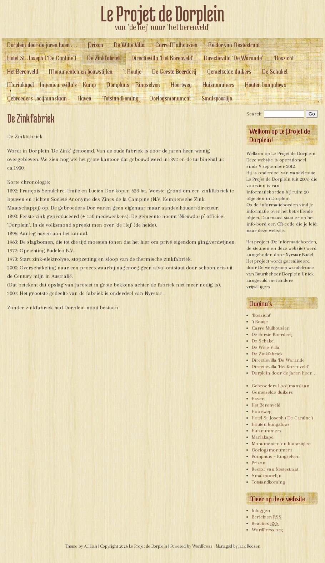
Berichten (266, 517)
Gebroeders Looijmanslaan (37, 98)
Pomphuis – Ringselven (133, 84)
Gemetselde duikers (229, 71)
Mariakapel (263, 437)
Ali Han (90, 546)
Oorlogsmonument (170, 98)
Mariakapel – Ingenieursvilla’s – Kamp (51, 84)
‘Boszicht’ (284, 58)
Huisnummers (218, 84)
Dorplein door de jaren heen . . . (42, 44)
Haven (84, 98)
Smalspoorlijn (216, 98)
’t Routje (132, 71)
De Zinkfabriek (104, 58)
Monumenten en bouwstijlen (80, 71)
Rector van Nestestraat (234, 44)
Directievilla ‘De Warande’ (233, 58)
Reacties (265, 523)
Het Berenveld (22, 71)
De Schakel (275, 71)
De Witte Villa (129, 44)
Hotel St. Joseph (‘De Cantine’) (41, 58)
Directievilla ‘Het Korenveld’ (162, 58)
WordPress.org (267, 529)
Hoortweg (181, 84)
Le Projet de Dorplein (163, 13)
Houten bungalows (265, 84)
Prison (95, 44)
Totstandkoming (120, 98)
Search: (254, 114)
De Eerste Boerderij (174, 71)
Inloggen (261, 510)
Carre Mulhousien (176, 44)
